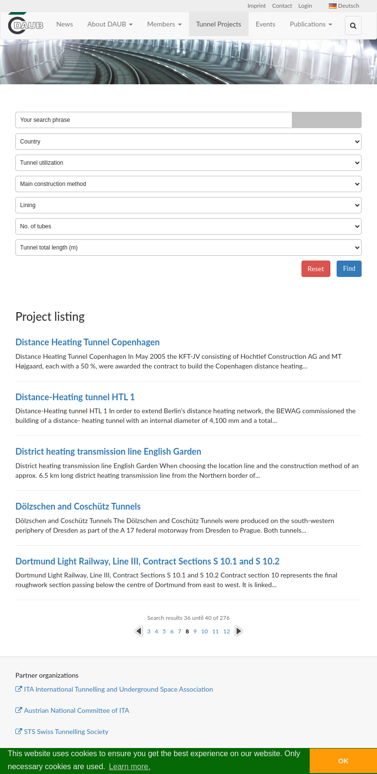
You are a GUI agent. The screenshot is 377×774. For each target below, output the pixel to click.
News (64, 24)
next (238, 628)
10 (204, 631)
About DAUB (110, 24)
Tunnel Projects (218, 24)
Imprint (257, 5)
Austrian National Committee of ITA (72, 710)
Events (266, 24)
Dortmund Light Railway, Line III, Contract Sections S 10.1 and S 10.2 (147, 561)
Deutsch (344, 5)
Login (305, 5)
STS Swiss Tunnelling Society (61, 731)
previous (138, 631)
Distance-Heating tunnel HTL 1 (75, 397)
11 (215, 631)
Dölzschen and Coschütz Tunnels (78, 506)
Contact (282, 5)
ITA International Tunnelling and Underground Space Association (114, 689)
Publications (311, 24)
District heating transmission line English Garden (108, 451)
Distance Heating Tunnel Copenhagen (87, 342)
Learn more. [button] (129, 766)
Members (164, 24)
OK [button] (343, 761)
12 (226, 631)
